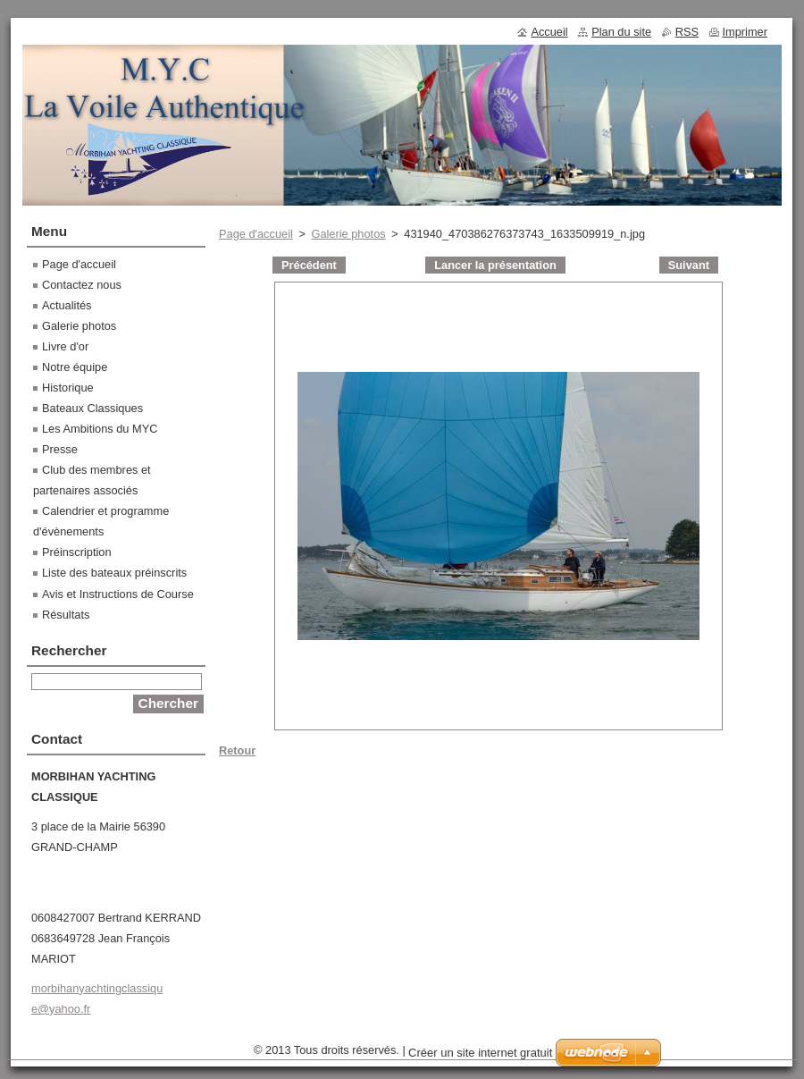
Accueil (549, 31)
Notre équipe (74, 367)
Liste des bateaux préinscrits (114, 572)
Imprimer (745, 31)
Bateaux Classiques (92, 408)
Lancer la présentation (495, 265)
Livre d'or (65, 346)
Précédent (309, 265)
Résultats (65, 614)
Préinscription (77, 552)
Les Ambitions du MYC (99, 428)
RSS (687, 31)
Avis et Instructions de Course (118, 594)
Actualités (66, 305)
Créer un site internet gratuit (480, 1052)
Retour (237, 750)
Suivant (688, 265)
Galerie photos (348, 233)
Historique (68, 387)
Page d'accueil (256, 233)
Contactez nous (81, 284)
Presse (60, 449)
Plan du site (621, 31)
